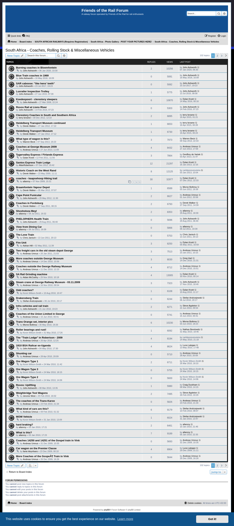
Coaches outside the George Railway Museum (44, 266)
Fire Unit (21, 242)
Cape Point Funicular (29, 195)
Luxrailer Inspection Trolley (32, 91)
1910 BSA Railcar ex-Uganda (33, 345)
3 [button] (221, 55)
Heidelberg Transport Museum (34, 130)
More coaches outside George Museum (40, 258)
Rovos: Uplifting (26, 385)
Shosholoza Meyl (26, 211)
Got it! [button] (212, 519)
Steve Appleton (190, 305)
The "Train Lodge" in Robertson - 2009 (39, 337)
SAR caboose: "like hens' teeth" (35, 83)
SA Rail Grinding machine (31, 274)
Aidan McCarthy (30, 277)
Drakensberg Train (27, 298)
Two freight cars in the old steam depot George (44, 250)
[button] (226, 55)
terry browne (25, 118)
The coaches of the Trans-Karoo (35, 400)
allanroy (27, 181)
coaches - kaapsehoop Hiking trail (36, 178)
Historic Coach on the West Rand (36, 170)
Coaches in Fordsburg (29, 203)
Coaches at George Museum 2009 (36, 146)
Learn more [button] (125, 519)
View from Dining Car (29, 226)
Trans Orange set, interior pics (34, 321)
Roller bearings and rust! (31, 329)
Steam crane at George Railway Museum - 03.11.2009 (48, 282)
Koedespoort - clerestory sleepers (36, 99)
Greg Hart (187, 258)
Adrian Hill (28, 245)
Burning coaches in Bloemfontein (36, 67)
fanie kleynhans (30, 451)
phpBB (107, 510)
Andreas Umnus (30, 150)
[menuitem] (26, 36)
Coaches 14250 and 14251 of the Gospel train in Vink (48, 440)
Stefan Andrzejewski (32, 301)
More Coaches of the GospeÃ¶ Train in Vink (42, 456)
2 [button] (217, 55)
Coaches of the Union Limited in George (40, 313)
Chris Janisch (29, 238)
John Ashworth (30, 70)
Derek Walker (29, 126)
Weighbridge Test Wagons (32, 393)
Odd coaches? (25, 290)
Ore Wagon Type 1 (27, 361)
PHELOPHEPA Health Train (32, 218)
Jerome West (29, 396)
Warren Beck (29, 142)
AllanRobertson (26, 165)
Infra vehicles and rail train (32, 305)
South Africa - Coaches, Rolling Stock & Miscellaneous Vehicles (59, 50)
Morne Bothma (190, 187)
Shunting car (24, 353)
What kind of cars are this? (32, 408)
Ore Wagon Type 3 (27, 369)
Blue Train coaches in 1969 (32, 75)
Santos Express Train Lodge (33, 162)
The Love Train (25, 234)
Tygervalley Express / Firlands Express (39, 154)
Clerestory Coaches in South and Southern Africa (46, 115)
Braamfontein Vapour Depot (33, 187)
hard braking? (24, 424)
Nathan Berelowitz (191, 329)
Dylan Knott (188, 99)
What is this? (24, 432)
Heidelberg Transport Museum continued (41, 123)
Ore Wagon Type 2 (27, 377)
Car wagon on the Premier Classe (36, 448)
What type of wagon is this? (33, 138)
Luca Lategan (189, 345)
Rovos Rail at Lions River (31, 107)
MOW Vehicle (24, 416)
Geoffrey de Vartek (191, 154)
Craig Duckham (190, 385)
